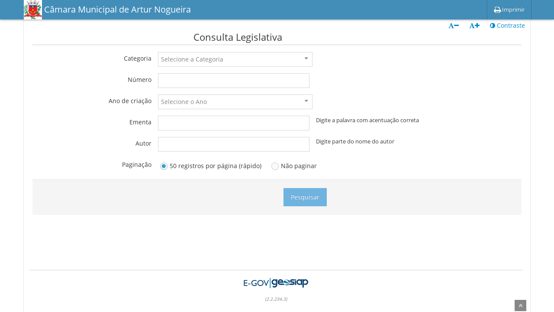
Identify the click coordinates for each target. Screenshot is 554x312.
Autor (143, 143)
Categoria (137, 58)
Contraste (507, 25)
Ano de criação (130, 101)
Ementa (140, 122)
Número (139, 79)
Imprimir (509, 9)
